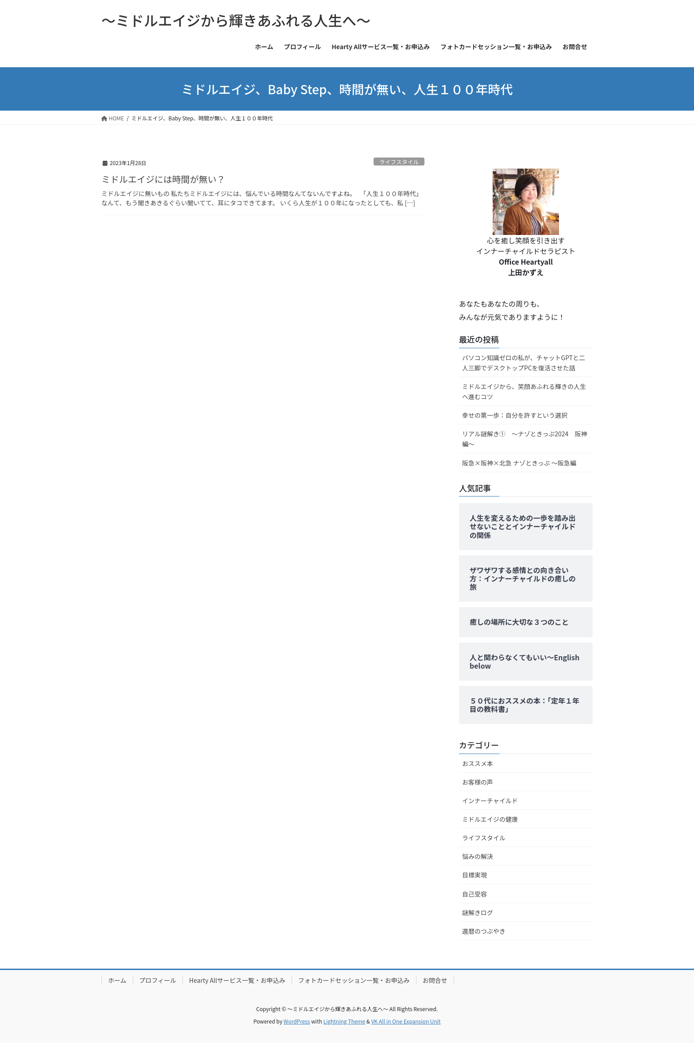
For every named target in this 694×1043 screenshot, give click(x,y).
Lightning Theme (344, 1021)
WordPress (297, 1021)
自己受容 (474, 893)
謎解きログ (477, 912)
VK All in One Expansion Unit (406, 1021)
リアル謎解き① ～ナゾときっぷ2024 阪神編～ (524, 438)
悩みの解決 (477, 856)
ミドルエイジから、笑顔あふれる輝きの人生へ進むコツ (524, 391)
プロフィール (158, 980)
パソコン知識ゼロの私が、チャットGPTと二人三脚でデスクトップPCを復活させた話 (523, 362)
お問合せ (435, 980)
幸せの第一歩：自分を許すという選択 (514, 415)
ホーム (117, 980)
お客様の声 (477, 781)
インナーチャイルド (490, 800)
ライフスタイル (399, 162)
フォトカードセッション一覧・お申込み (354, 980)
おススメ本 (477, 763)
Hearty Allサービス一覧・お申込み (237, 980)
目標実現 (474, 874)
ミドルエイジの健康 (490, 819)
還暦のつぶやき (483, 931)
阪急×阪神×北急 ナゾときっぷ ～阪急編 (519, 462)
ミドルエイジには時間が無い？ (163, 179)
